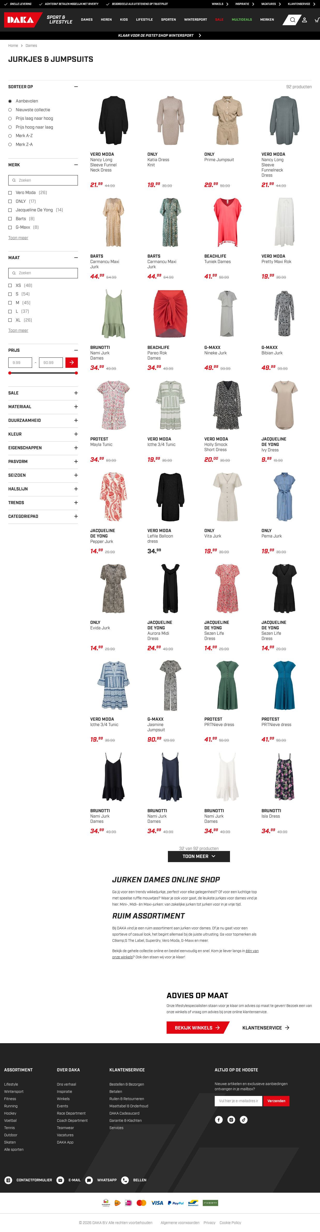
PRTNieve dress (219, 722)
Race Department (71, 1122)
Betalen (115, 1100)
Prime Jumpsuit (219, 157)
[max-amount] (51, 362)
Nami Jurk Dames (100, 353)
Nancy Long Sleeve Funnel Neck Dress (103, 162)
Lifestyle (11, 1093)
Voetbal (10, 1129)
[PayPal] (176, 1212)
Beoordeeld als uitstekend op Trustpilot (137, 4)
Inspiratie (64, 1100)
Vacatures (65, 1144)
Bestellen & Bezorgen (126, 1093)
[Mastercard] (141, 1212)
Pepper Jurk (102, 536)
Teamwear (65, 1136)
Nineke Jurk (215, 350)
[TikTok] (244, 1128)
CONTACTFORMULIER (34, 1189)
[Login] (306, 20)
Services (116, 1136)
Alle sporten (14, 1158)
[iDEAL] (128, 1212)
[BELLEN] (125, 1189)
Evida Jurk (100, 625)
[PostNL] (117, 1212)
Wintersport (14, 1100)
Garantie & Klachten (125, 1129)
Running (11, 1115)
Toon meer (18, 238)
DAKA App (65, 1151)
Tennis (9, 1136)
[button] (317, 20)
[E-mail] (60, 1189)
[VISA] (157, 1212)
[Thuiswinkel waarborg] (106, 1212)
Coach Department (72, 1129)
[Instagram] (231, 1128)
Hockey (10, 1122)
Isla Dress (271, 813)
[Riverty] (210, 1212)
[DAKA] (38, 20)
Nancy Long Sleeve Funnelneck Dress (273, 165)
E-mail (75, 1189)
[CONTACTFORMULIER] (8, 1189)
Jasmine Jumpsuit (156, 725)
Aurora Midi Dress (159, 630)
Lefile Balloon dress (160, 536)
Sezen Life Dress (216, 630)
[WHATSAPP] (89, 1189)
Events (62, 1115)
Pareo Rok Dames (158, 353)
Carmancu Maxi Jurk (104, 262)
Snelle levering (17, 4)
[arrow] (71, 362)
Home (13, 45)
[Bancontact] (193, 1212)
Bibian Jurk (272, 350)
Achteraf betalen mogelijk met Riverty (68, 4)
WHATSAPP (107, 1189)
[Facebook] (219, 1128)
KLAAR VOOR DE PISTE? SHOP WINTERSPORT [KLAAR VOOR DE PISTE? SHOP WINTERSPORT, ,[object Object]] (160, 35)
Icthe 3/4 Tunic (161, 442)
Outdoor (10, 1144)
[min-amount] (20, 362)
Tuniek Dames (217, 259)
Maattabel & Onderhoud (128, 1115)
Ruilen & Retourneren (126, 1108)
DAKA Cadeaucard (124, 1122)
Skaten (10, 1151)
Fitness (10, 1108)
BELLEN (139, 1189)
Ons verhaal (66, 1093)
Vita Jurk (212, 533)
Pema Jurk (272, 533)
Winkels (63, 1108)
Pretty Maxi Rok (276, 259)
